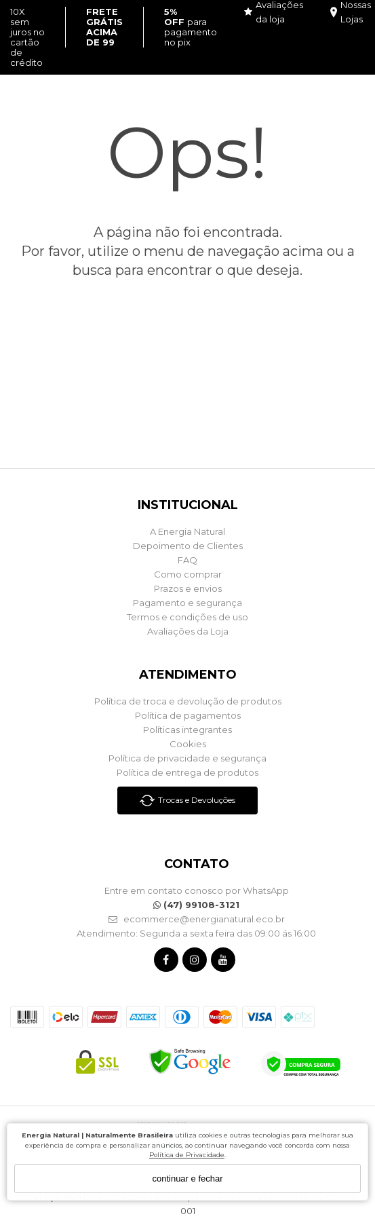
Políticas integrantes (187, 729)
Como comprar (188, 574)
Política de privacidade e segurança (187, 758)
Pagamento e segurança (187, 602)
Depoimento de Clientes (188, 545)
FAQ (187, 559)
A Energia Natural (187, 531)
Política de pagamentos (188, 715)
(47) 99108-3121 (196, 904)
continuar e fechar (187, 1178)
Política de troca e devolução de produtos (187, 701)
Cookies (188, 743)
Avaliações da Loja (188, 631)
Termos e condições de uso (187, 616)
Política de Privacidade (186, 1154)
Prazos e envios (188, 588)
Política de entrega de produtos (187, 772)
